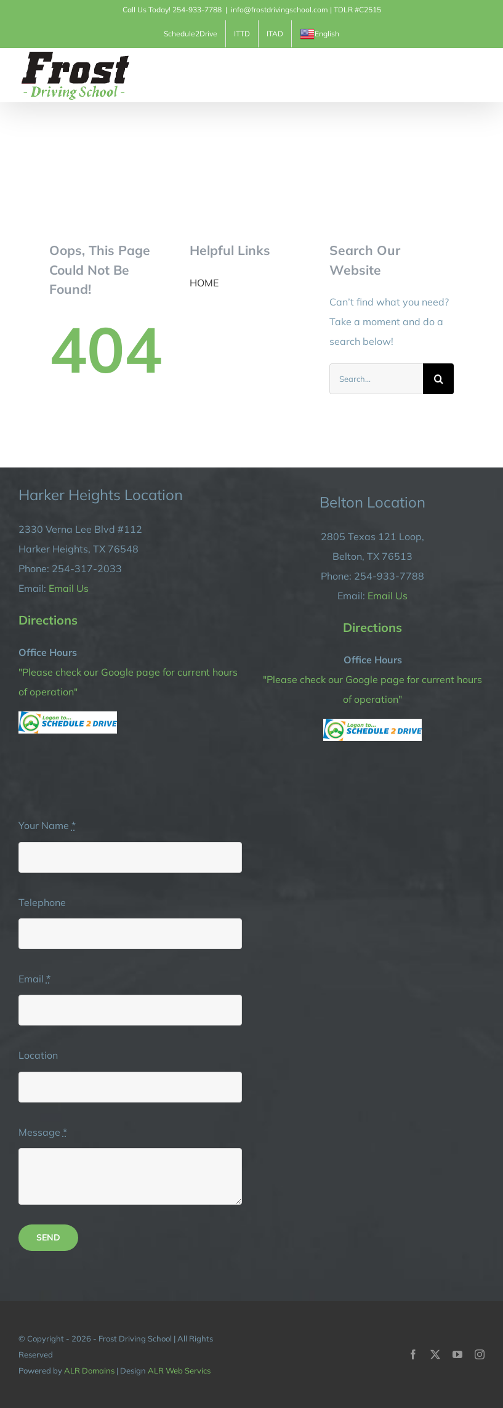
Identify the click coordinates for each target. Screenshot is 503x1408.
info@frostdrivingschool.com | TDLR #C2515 (306, 9)
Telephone (42, 902)
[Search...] (376, 378)
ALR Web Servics (179, 1370)
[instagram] (480, 1354)
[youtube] (457, 1354)
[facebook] (413, 1354)
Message (42, 1132)
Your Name (47, 825)
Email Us (69, 588)
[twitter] (435, 1354)
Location (38, 1055)
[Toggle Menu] (476, 75)
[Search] (438, 378)
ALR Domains (89, 1370)
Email (34, 979)
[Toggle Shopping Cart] (435, 74)
